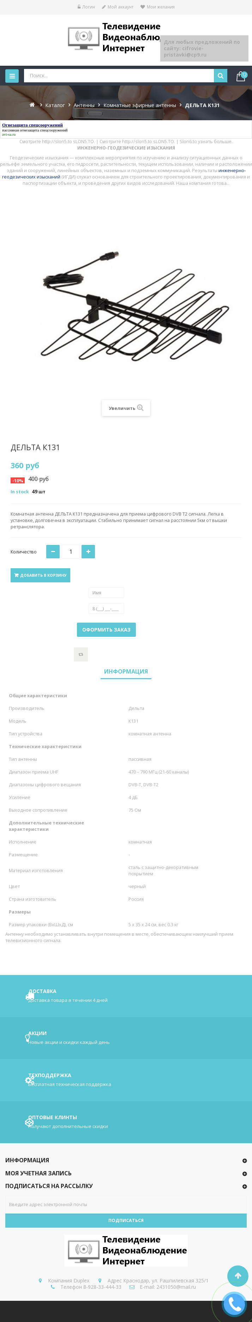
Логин (86, 7)
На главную (32, 104)
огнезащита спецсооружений (43, 130)
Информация (126, 671)
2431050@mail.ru (176, 1286)
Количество (24, 552)
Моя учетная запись (38, 1173)
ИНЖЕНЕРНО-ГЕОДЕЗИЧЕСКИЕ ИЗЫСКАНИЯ (126, 148)
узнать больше (215, 142)
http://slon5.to (57, 142)
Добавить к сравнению (81, 654)
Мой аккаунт (117, 7)
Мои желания (157, 7)
